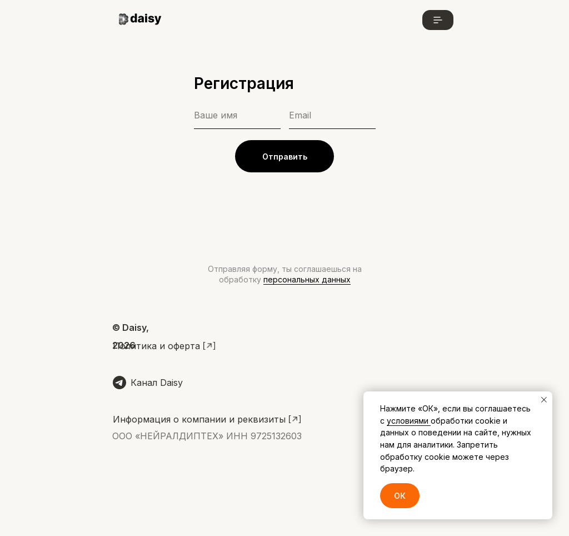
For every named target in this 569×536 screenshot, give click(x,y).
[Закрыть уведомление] (544, 399)
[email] (332, 115)
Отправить (284, 156)
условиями (409, 420)
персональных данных (307, 279)
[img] (142, 20)
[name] (237, 115)
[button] (437, 20)
